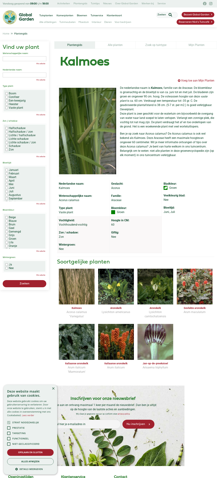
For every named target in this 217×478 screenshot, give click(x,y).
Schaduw (13, 146)
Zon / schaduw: (10, 121)
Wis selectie (40, 64)
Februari (12, 173)
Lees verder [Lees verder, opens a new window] (28, 415)
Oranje (11, 246)
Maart (10, 177)
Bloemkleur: (8, 210)
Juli (9, 191)
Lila (9, 242)
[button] (30, 469)
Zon (9, 149)
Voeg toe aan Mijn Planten (197, 80)
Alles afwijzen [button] (30, 461)
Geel (9, 228)
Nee (9, 268)
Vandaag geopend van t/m (26, 4)
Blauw (11, 221)
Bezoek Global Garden (196, 15)
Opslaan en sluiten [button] (30, 452)
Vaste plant (14, 108)
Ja (8, 264)
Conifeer (12, 97)
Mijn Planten (196, 45)
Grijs (9, 235)
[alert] (30, 429)
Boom (10, 93)
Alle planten (115, 45)
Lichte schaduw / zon (20, 142)
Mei (9, 184)
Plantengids (74, 45)
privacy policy (124, 414)
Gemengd (13, 231)
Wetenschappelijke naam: (15, 53)
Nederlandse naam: (12, 70)
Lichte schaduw (17, 139)
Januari (11, 170)
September (13, 198)
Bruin (10, 224)
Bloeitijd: (7, 163)
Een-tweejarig (15, 100)
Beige (10, 217)
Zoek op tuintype (155, 45)
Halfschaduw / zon (19, 131)
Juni (9, 188)
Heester (11, 104)
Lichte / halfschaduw (20, 135)
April (9, 180)
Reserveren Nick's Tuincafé (194, 22)
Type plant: (8, 86)
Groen (10, 239)
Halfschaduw (15, 128)
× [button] (53, 388)
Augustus (13, 195)
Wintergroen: (9, 257)
